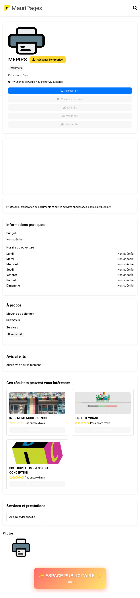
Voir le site (70, 116)
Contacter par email (70, 99)
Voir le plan (69, 124)
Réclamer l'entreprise (47, 59)
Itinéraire (70, 107)
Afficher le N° (70, 90)
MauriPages (26, 8)
